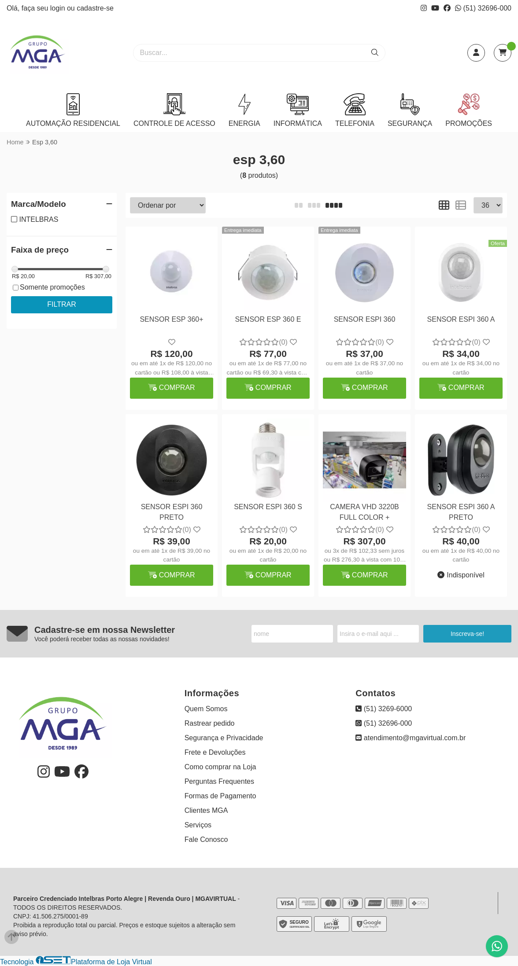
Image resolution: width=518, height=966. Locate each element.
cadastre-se (95, 8)
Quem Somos (206, 709)
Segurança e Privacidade (224, 738)
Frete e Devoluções (215, 752)
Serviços (198, 825)
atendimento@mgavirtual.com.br (410, 738)
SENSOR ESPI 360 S (268, 507)
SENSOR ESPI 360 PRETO (172, 512)
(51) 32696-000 (483, 8)
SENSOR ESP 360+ (171, 319)
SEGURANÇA (410, 110)
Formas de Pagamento (220, 796)
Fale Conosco (206, 839)
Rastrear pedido (210, 723)
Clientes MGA (206, 810)
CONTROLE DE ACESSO (174, 110)
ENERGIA (244, 110)
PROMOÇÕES (468, 110)
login (58, 8)
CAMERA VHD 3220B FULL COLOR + (364, 512)
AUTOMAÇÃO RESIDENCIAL (73, 110)
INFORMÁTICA (298, 110)
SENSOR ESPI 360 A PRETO (461, 512)
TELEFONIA (354, 110)
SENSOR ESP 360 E (268, 319)
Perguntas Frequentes (219, 781)
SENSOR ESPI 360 (365, 319)
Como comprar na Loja (220, 767)
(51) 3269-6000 (383, 709)
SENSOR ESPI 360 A (461, 319)
